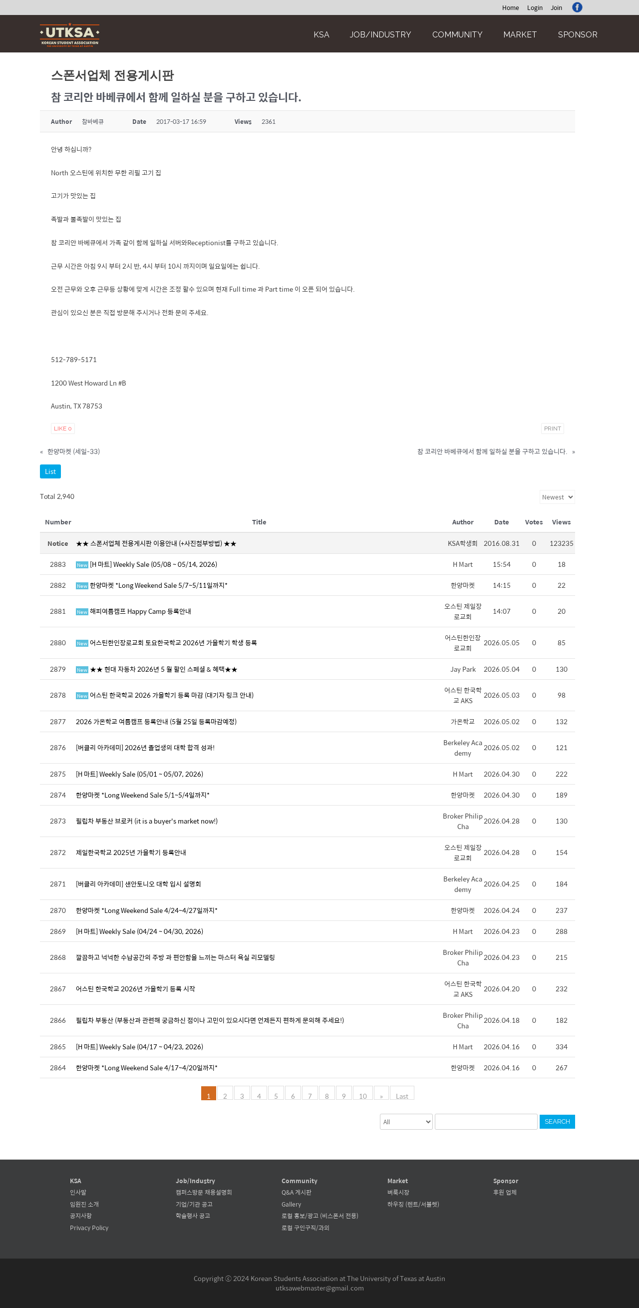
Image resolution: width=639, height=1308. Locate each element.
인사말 (78, 1192)
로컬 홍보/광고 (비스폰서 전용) (320, 1215)
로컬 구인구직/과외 (305, 1227)
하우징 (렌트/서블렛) (413, 1204)
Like (63, 428)
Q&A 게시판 (297, 1192)
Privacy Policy (89, 1227)
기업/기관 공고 (194, 1204)
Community (457, 34)
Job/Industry (380, 34)
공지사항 (81, 1215)
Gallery (291, 1204)
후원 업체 (505, 1192)
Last (402, 1095)
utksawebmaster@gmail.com (320, 1288)
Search (557, 1121)
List (50, 471)
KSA (321, 34)
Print (552, 428)
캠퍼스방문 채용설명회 (204, 1192)
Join (556, 7)
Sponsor (578, 34)
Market (520, 34)
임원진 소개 (84, 1204)
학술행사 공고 (193, 1215)
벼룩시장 (398, 1192)
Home (510, 7)
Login (535, 7)
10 (363, 1095)
